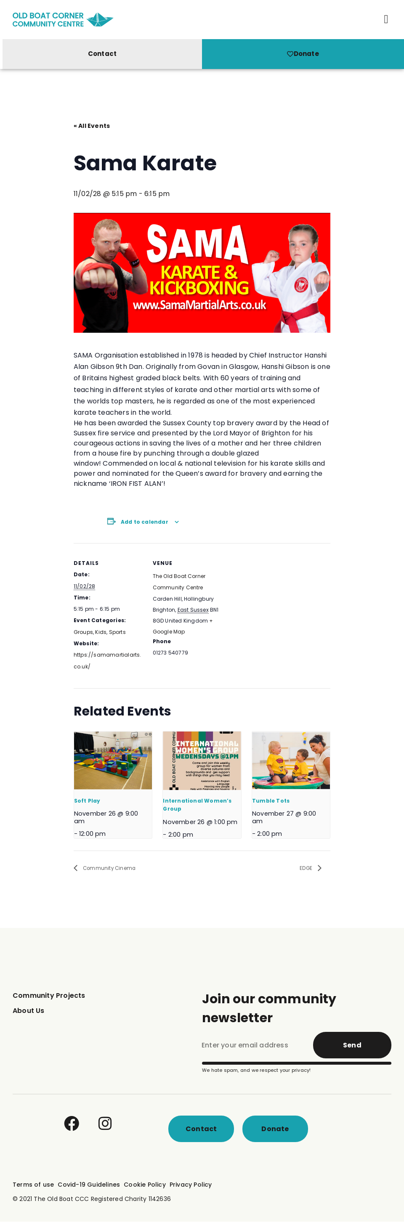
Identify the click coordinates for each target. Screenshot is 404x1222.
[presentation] (113, 761)
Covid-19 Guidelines (89, 1185)
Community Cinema (114, 868)
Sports (117, 632)
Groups (83, 632)
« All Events (92, 126)
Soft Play (87, 800)
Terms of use (33, 1185)
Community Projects (49, 996)
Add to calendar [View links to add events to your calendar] (144, 521)
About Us (29, 1011)
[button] (386, 19)
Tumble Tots (271, 800)
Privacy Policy (191, 1185)
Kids (100, 632)
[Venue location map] (275, 601)
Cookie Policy (145, 1185)
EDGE (305, 868)
